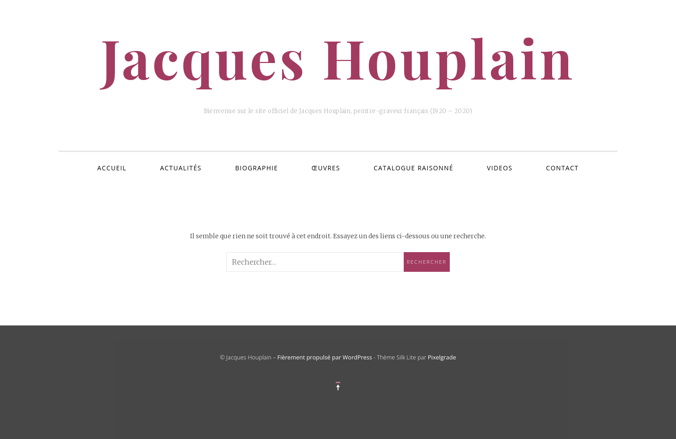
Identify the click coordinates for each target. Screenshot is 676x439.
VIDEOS (499, 168)
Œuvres (326, 168)
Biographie (256, 168)
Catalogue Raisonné (413, 168)
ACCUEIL (112, 168)
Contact (562, 168)
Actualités (181, 168)
